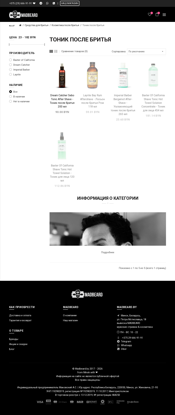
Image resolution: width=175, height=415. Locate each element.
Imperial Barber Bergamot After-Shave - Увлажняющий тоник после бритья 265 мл (123, 105)
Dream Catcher (19, 64)
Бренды (13, 339)
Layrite (15, 74)
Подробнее (107, 252)
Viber (122, 348)
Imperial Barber (19, 69)
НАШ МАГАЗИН (69, 3)
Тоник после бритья (93, 25)
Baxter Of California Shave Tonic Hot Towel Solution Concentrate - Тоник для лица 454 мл (153, 103)
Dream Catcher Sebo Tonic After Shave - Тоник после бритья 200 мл (62, 101)
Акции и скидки (18, 344)
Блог (12, 349)
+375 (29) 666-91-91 (20, 3)
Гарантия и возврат (20, 320)
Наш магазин (70, 320)
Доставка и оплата (20, 315)
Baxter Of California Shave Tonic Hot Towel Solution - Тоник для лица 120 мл (62, 173)
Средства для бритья (36, 25)
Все (13, 91)
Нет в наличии (19, 101)
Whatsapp (124, 345)
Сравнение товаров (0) (74, 51)
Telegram (124, 341)
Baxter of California (22, 60)
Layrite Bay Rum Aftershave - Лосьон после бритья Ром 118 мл (92, 101)
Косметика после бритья (65, 25)
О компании (70, 315)
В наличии (17, 96)
